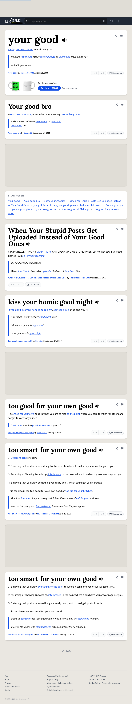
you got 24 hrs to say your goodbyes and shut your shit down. (67, 205)
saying (11, 49)
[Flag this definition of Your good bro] (122, 104)
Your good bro (14, 133)
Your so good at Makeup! (75, 209)
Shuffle (66, 651)
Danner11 (28, 133)
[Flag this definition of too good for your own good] (122, 404)
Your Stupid (24, 271)
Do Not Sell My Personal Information (104, 683)
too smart (26, 498)
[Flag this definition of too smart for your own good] (122, 448)
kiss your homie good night (20, 341)
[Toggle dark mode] (118, 21)
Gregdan (39, 341)
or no (30, 49)
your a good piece (22, 209)
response (15, 114)
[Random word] (103, 21)
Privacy (8, 683)
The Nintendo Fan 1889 (79, 277)
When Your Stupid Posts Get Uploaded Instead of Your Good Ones (37, 277)
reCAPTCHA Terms (97, 679)
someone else (61, 310)
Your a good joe (114, 205)
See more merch (69, 88)
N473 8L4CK (42, 432)
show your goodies (54, 201)
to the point (73, 414)
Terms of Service (12, 686)
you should (26, 57)
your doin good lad (46, 209)
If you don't (14, 310)
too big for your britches (78, 491)
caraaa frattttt (27, 72)
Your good (16, 125)
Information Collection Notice (60, 683)
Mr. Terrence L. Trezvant (48, 513)
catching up (82, 498)
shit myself (28, 256)
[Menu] (124, 21)
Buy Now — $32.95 (49, 88)
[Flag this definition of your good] (121, 35)
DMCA (7, 690)
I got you (38, 325)
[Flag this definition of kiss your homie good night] (122, 300)
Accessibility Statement (57, 676)
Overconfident (19, 458)
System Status (53, 686)
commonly (27, 114)
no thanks (21, 49)
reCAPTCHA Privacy (97, 676)
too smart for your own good (21, 513)
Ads (6, 676)
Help (7, 679)
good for (18, 414)
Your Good (69, 271)
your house (65, 57)
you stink (56, 121)
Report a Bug (52, 679)
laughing (40, 256)
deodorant (41, 121)
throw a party (47, 57)
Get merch (115, 73)
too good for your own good (21, 432)
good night (45, 317)
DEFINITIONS (44, 252)
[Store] (111, 21)
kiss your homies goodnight (37, 310)
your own (29, 414)
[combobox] (65, 21)
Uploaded (47, 271)
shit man (17, 425)
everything (44, 587)
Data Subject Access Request (60, 690)
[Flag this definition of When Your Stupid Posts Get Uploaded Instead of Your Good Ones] (122, 229)
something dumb (71, 114)
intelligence (54, 474)
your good (12, 72)
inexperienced (43, 506)
